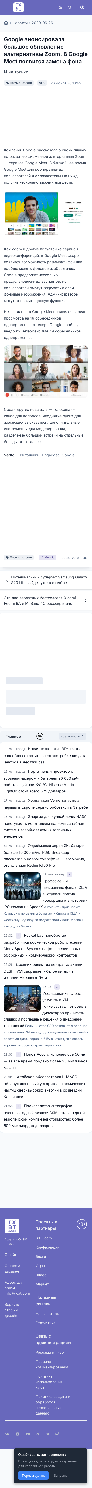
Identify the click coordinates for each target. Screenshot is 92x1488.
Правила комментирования (52, 1364)
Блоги (41, 1256)
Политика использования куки (49, 1382)
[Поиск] (69, 7)
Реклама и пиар (50, 1352)
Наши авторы (48, 1313)
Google (68, 455)
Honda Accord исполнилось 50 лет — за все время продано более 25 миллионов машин (46, 1061)
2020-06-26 (42, 23)
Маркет (42, 1284)
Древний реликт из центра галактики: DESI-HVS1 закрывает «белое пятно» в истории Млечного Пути (43, 971)
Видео (41, 1275)
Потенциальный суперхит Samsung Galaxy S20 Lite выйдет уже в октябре (45, 580)
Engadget (50, 455)
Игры (40, 1265)
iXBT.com (44, 1238)
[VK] (7, 1434)
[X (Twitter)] (48, 1434)
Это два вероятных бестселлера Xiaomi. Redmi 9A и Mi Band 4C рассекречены (46, 601)
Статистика (46, 1323)
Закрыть (60, 1475)
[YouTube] (27, 1434)
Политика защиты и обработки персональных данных (53, 1404)
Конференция (48, 1247)
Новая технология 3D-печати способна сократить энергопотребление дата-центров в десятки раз (46, 755)
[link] (69, 874)
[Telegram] (38, 1434)
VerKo (9, 455)
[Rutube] (58, 1434)
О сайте (11, 1254)
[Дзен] (17, 1434)
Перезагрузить (33, 1475)
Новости (20, 23)
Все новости (73, 736)
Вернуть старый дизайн (12, 1310)
